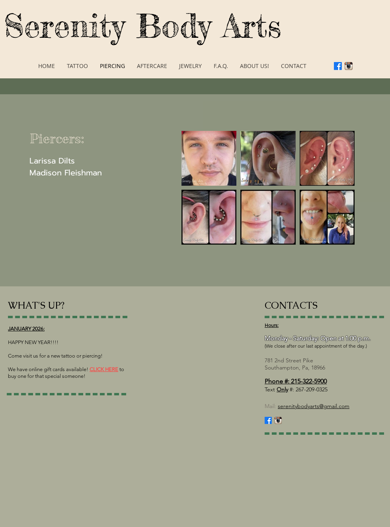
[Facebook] (338, 66)
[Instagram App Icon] (349, 66)
